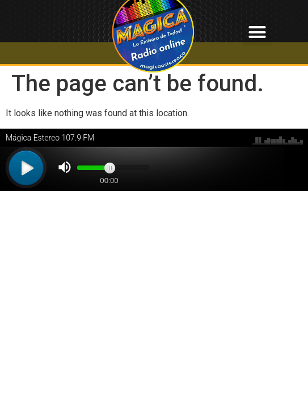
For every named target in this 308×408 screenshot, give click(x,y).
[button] (257, 32)
